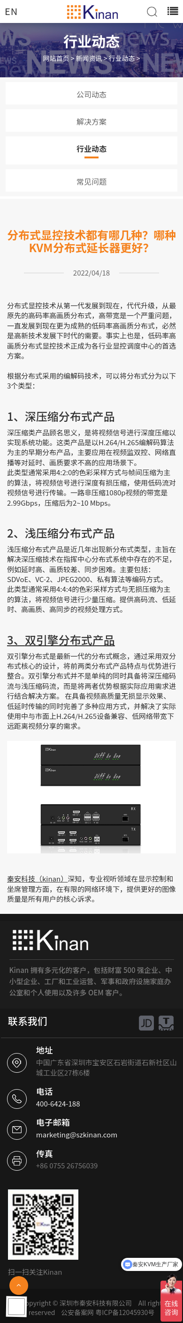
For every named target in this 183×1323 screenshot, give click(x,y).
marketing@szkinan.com (76, 1134)
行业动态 (122, 58)
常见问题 (91, 181)
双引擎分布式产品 (70, 639)
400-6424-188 (58, 1103)
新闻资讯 (89, 58)
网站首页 (56, 58)
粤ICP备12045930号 (124, 1312)
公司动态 (91, 94)
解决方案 (91, 121)
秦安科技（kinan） (37, 878)
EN (11, 11)
